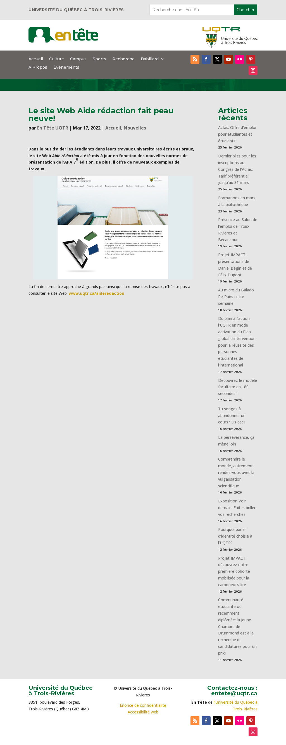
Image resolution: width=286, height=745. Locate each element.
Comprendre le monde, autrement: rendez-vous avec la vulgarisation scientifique (236, 472)
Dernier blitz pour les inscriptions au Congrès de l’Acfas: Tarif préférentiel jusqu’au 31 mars (237, 169)
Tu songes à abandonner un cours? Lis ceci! (232, 415)
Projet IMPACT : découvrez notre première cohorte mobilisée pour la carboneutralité (234, 571)
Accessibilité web (143, 712)
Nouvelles (135, 128)
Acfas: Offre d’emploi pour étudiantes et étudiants (237, 134)
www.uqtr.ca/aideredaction (96, 293)
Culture (56, 59)
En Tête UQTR (52, 128)
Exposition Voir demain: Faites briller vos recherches (237, 507)
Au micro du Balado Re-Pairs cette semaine (236, 296)
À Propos (37, 67)
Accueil (35, 59)
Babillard (150, 59)
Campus (78, 59)
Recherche (123, 59)
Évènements (66, 67)
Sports (99, 59)
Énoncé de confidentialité (143, 705)
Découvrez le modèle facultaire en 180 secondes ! (237, 387)
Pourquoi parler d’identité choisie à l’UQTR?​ (235, 536)
